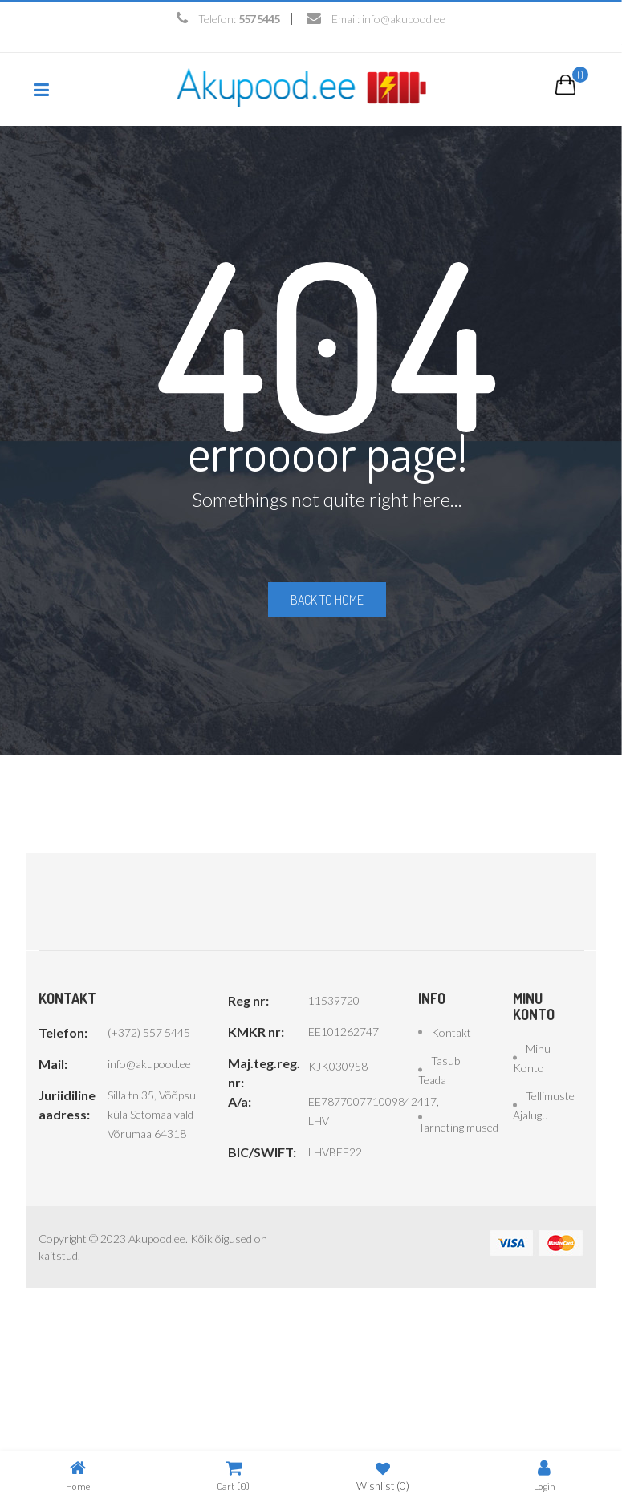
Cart (233, 1475)
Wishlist (382, 1475)
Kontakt (451, 1031)
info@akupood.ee (403, 19)
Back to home (327, 599)
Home (78, 1475)
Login (544, 1475)
